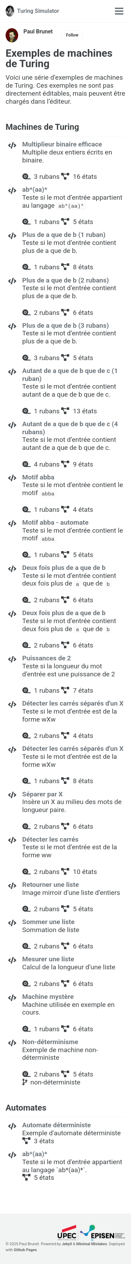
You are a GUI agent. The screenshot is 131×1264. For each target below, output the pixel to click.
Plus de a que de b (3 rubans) (65, 325)
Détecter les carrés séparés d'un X (73, 703)
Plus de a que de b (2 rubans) (65, 280)
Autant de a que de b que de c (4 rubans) (70, 428)
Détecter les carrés (50, 839)
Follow (72, 35)
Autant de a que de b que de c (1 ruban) (70, 375)
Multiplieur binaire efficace (62, 144)
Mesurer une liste (48, 959)
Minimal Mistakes (91, 1244)
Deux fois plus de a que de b (64, 568)
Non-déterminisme (50, 1042)
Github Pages (25, 1250)
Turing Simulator (38, 11)
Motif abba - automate (55, 522)
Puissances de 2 (46, 658)
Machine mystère (48, 997)
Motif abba (38, 477)
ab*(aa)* (35, 189)
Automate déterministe (56, 1125)
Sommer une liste (48, 922)
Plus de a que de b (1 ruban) (63, 235)
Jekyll (67, 1244)
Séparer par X (42, 794)
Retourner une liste (50, 885)
